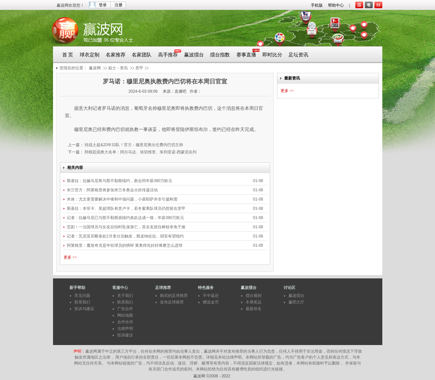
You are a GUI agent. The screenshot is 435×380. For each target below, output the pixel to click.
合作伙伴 (125, 322)
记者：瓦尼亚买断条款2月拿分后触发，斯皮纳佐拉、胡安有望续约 (126, 236)
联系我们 (82, 302)
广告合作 (125, 308)
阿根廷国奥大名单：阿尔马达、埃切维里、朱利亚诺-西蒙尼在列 (140, 152)
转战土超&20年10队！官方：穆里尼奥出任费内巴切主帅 (133, 144)
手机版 (317, 5)
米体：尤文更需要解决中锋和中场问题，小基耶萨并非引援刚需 (122, 199)
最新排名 (253, 308)
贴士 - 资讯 (118, 68)
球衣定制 (89, 54)
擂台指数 (220, 54)
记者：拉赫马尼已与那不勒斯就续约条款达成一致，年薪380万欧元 (126, 217)
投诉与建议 (84, 308)
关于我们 (125, 295)
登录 (103, 5)
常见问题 (82, 295)
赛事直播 (246, 54)
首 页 (67, 54)
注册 (118, 5)
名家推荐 (115, 54)
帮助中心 (336, 5)
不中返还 (211, 295)
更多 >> (70, 257)
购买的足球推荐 (174, 295)
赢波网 (95, 68)
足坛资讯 (298, 54)
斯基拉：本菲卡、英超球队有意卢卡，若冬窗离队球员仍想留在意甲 (126, 208)
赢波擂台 (194, 54)
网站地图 (125, 315)
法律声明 (125, 328)
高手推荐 (168, 54)
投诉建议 (125, 335)
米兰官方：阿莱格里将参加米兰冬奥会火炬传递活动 (112, 190)
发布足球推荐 (172, 302)
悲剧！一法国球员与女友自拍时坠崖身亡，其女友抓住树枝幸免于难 (126, 227)
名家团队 (141, 54)
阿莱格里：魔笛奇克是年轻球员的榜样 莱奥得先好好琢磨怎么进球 (125, 245)
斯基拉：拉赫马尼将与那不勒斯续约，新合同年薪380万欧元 (119, 180)
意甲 (139, 68)
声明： (79, 351)
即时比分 (272, 54)
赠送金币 (211, 302)
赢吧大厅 (296, 302)
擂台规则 (253, 295)
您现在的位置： (73, 68)
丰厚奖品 (253, 302)
